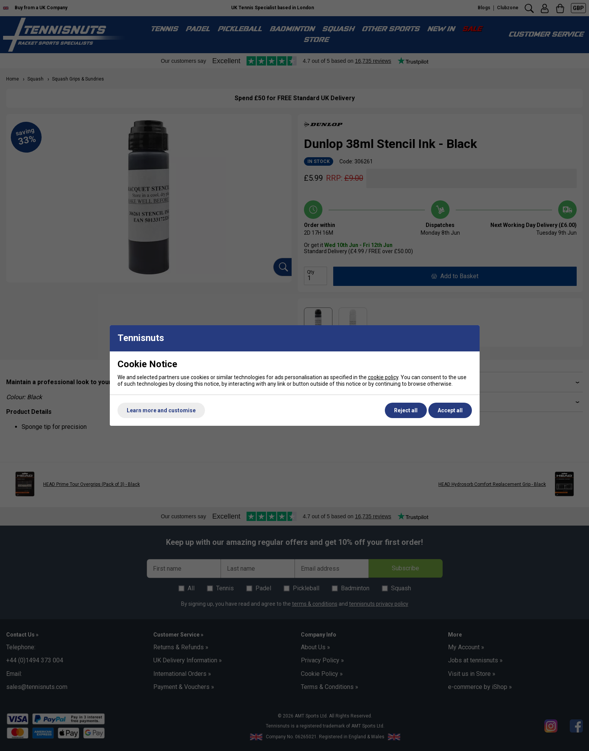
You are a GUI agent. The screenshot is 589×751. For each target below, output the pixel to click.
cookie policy (383, 377)
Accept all (450, 410)
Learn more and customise (161, 410)
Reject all (406, 410)
